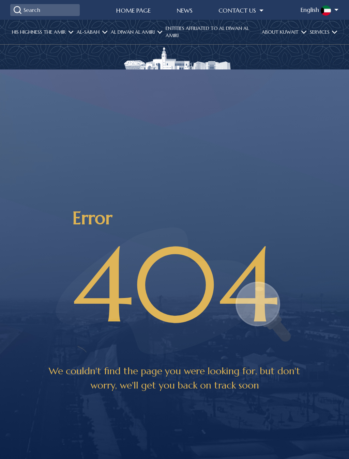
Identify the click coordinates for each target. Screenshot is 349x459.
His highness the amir (39, 32)
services (320, 32)
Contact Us (238, 10)
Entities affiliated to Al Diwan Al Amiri (207, 31)
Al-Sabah (89, 32)
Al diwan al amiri (133, 32)
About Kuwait (281, 32)
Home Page (133, 10)
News (185, 10)
